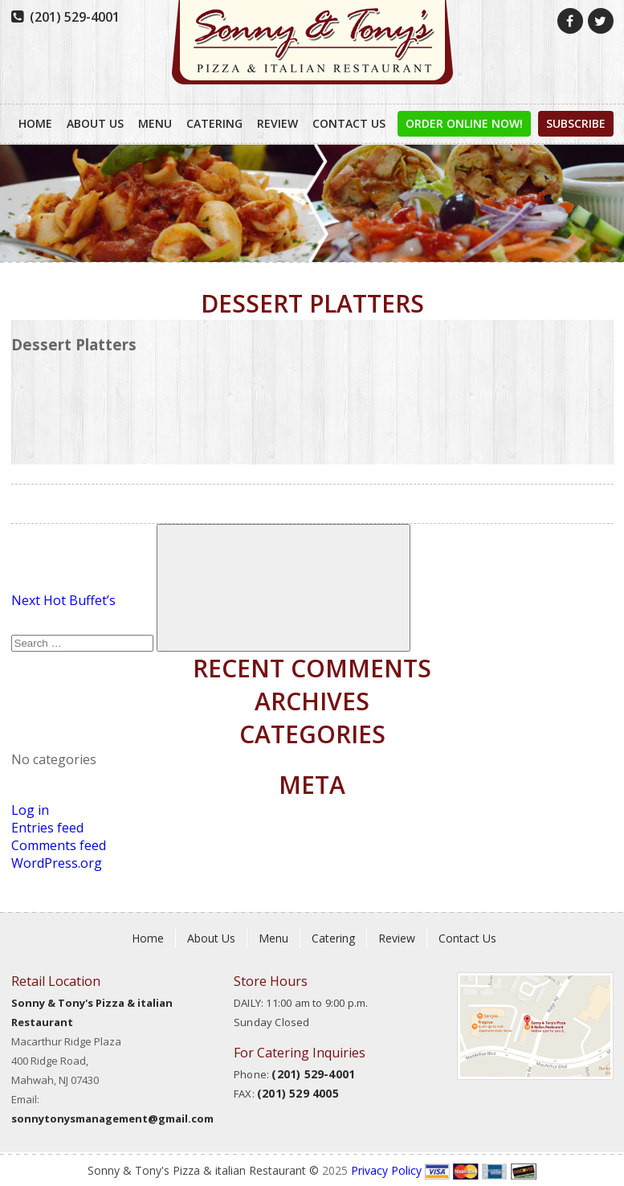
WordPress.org (56, 863)
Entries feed (47, 827)
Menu (155, 123)
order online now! (464, 123)
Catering (214, 123)
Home (35, 123)
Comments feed (58, 845)
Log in (30, 810)
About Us (95, 123)
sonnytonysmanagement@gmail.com (112, 1118)
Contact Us (348, 123)
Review (277, 123)
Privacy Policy (386, 1170)
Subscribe (576, 123)
